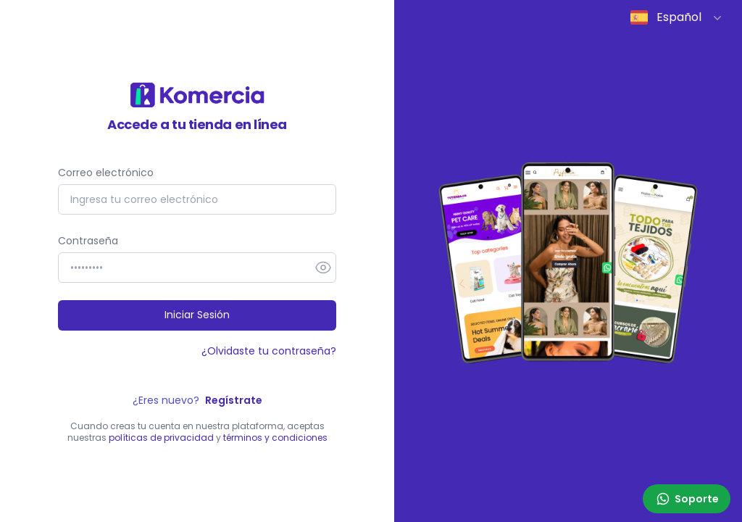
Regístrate (233, 400)
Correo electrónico (106, 172)
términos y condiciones (275, 437)
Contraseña (88, 240)
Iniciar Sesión (197, 314)
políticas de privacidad (161, 437)
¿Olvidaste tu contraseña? (268, 351)
